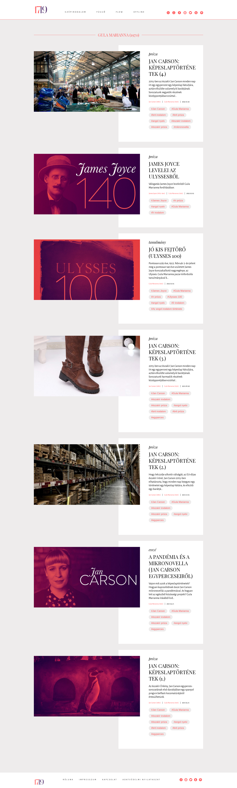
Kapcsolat (109, 779)
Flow (119, 12)
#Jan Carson (158, 109)
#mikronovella (181, 127)
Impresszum (88, 779)
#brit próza (178, 115)
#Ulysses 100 (174, 297)
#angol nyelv (158, 121)
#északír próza (159, 127)
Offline (139, 12)
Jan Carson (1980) (155, 102)
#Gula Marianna (180, 109)
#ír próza (178, 200)
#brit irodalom (158, 115)
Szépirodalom (75, 12)
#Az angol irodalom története (166, 309)
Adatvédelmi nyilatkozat (141, 779)
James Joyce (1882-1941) (157, 193)
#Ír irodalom (157, 212)
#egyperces (157, 417)
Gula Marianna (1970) (171, 102)
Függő (101, 12)
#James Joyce (159, 200)
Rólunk (68, 779)
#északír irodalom (180, 121)
